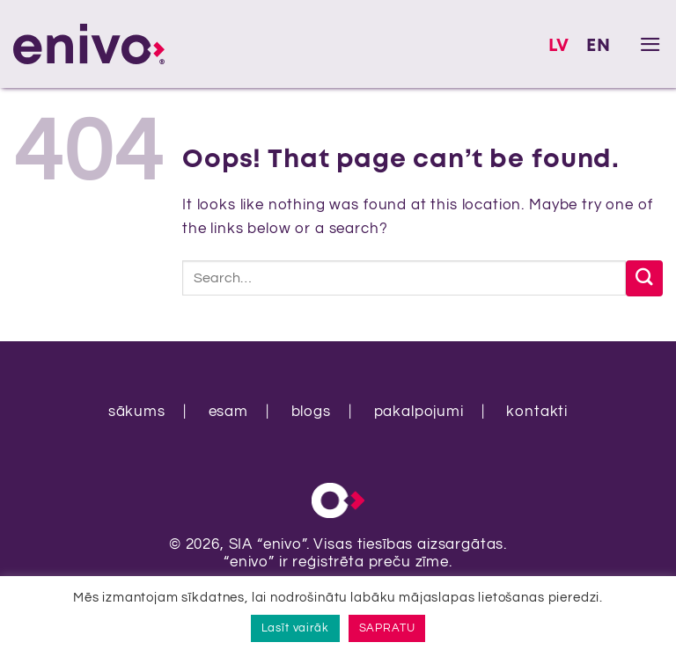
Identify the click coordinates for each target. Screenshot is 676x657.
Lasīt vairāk (295, 628)
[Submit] (644, 278)
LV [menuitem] (558, 46)
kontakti (537, 412)
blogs (311, 412)
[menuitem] (559, 47)
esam (228, 412)
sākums (136, 412)
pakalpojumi (419, 412)
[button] (651, 44)
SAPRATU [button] (387, 628)
